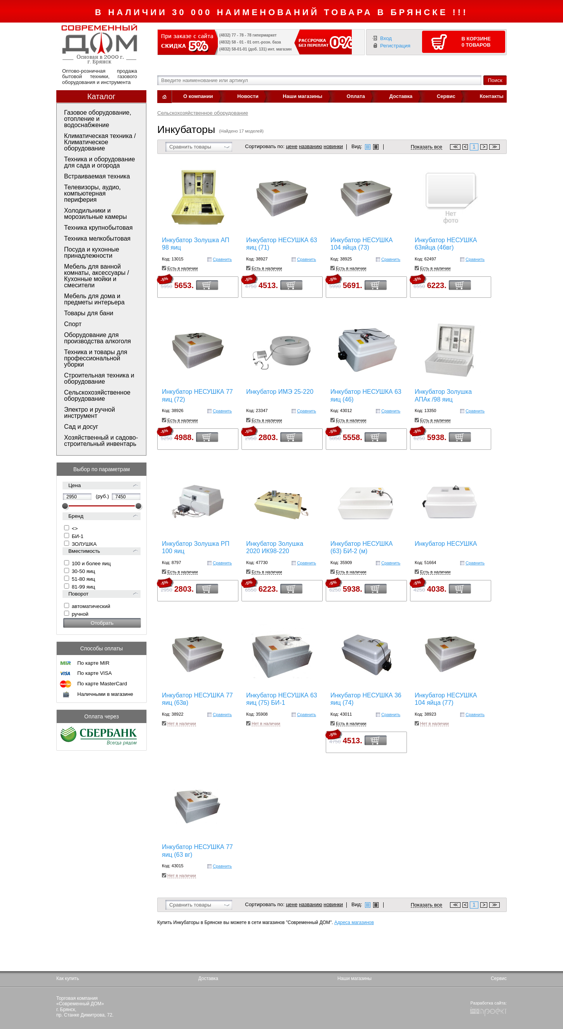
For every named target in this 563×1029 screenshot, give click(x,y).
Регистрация (395, 46)
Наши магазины (302, 96)
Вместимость (84, 551)
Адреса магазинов (354, 922)
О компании (198, 96)
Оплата (356, 96)
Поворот (78, 594)
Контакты (491, 96)
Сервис (446, 96)
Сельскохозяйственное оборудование (202, 113)
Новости (248, 96)
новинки (333, 146)
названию (310, 146)
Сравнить (222, 259)
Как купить (67, 978)
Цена (74, 485)
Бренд (75, 516)
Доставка (401, 96)
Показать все (426, 147)
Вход (386, 38)
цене (291, 146)
